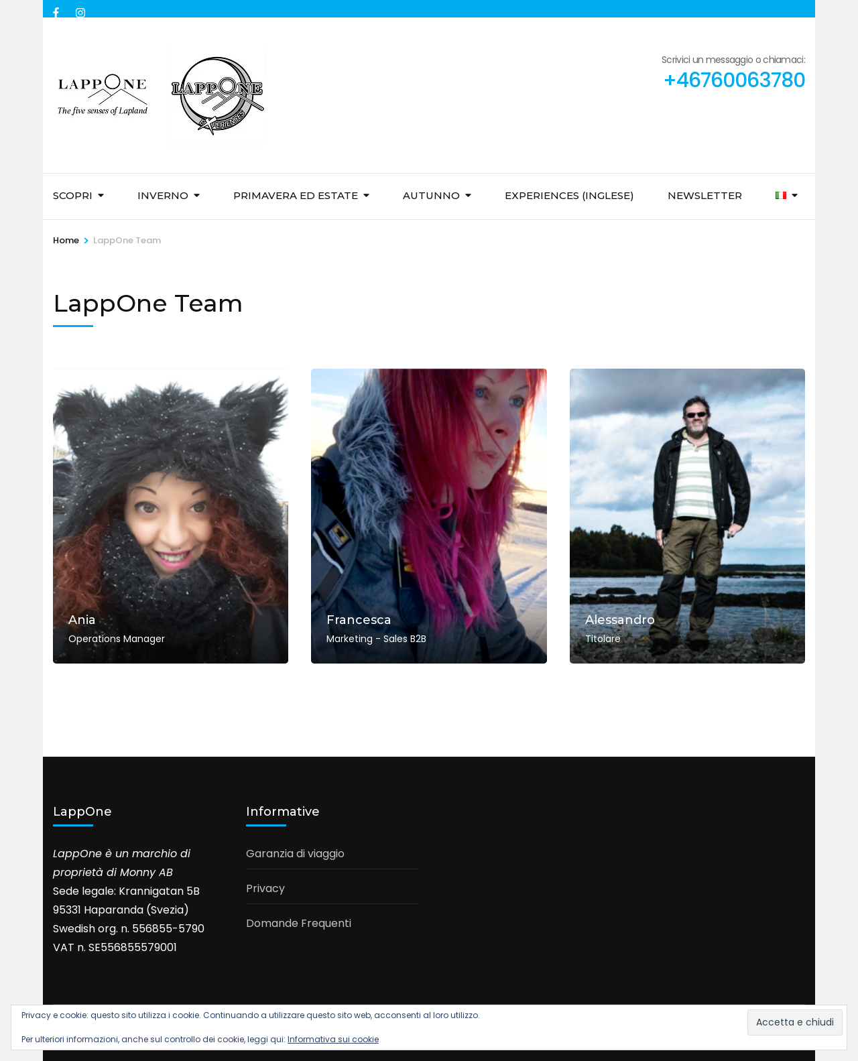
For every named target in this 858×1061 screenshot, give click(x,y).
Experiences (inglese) (569, 195)
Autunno (431, 195)
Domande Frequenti (298, 923)
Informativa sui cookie (333, 1039)
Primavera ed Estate (295, 195)
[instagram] (80, 8)
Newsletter (705, 195)
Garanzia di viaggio (295, 853)
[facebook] (57, 8)
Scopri (73, 195)
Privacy (265, 888)
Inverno (162, 195)
